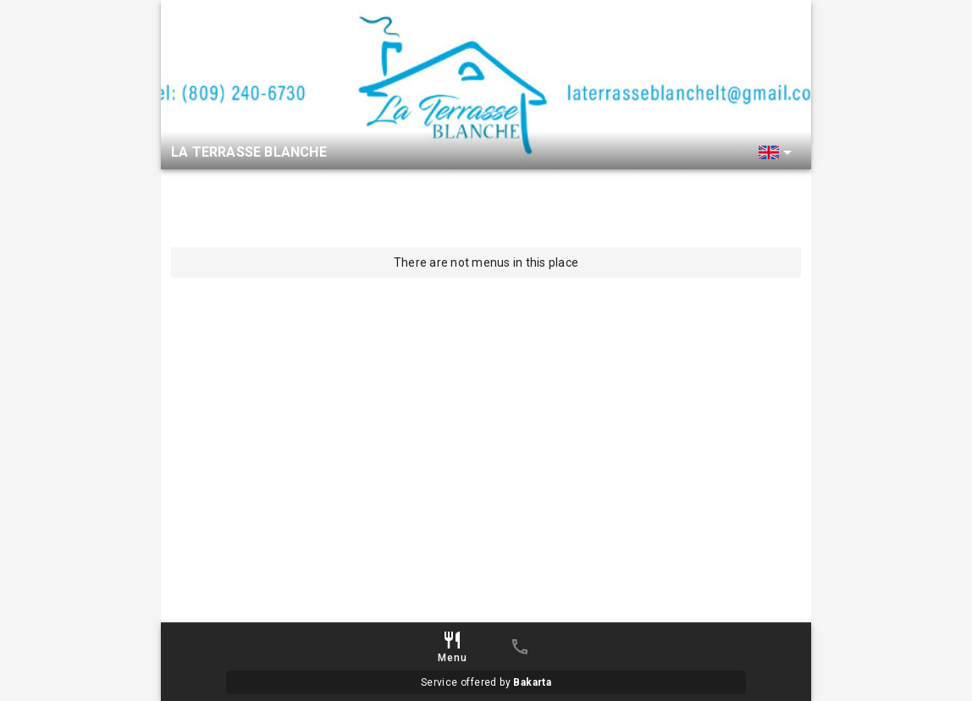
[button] (778, 152)
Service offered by (486, 682)
